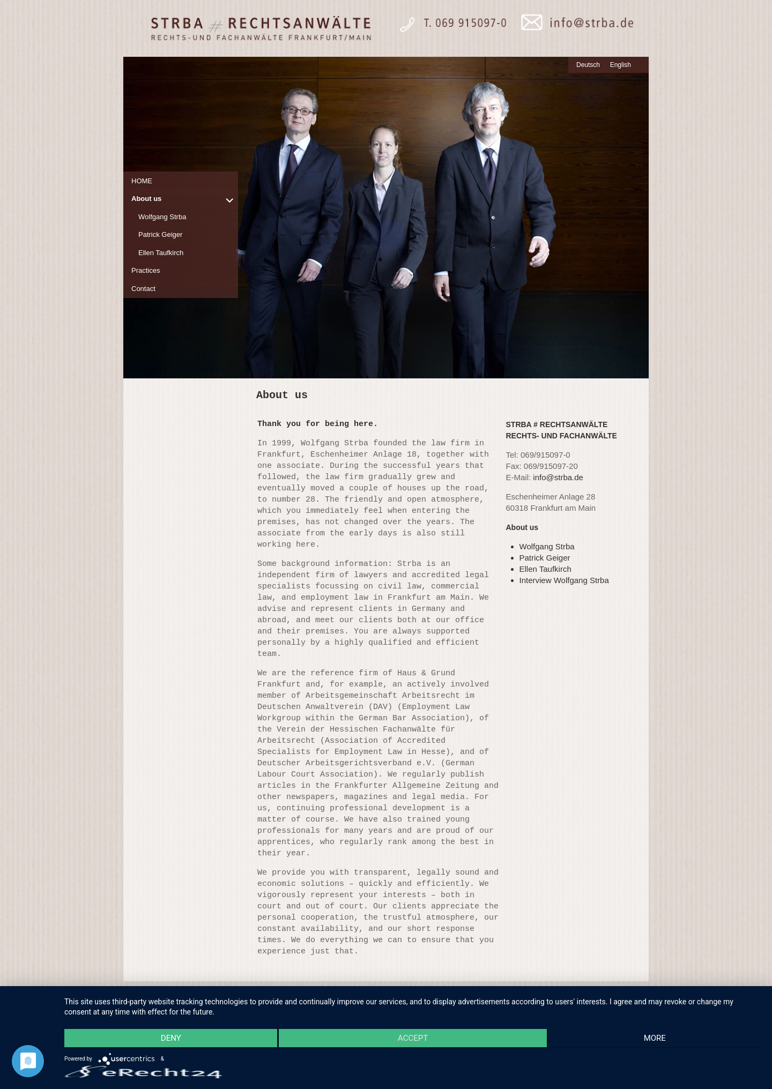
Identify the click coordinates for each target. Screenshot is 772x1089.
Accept (413, 1039)
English (620, 65)
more (657, 1039)
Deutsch (588, 65)
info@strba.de (558, 477)
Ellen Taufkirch (160, 253)
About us (146, 199)
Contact (143, 289)
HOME (141, 181)
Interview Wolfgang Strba (564, 580)
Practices (145, 270)
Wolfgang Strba (162, 217)
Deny (168, 1039)
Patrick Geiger (160, 234)
